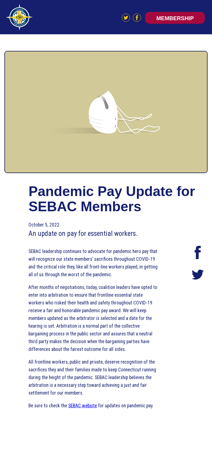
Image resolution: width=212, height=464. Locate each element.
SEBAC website (82, 405)
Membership (175, 18)
